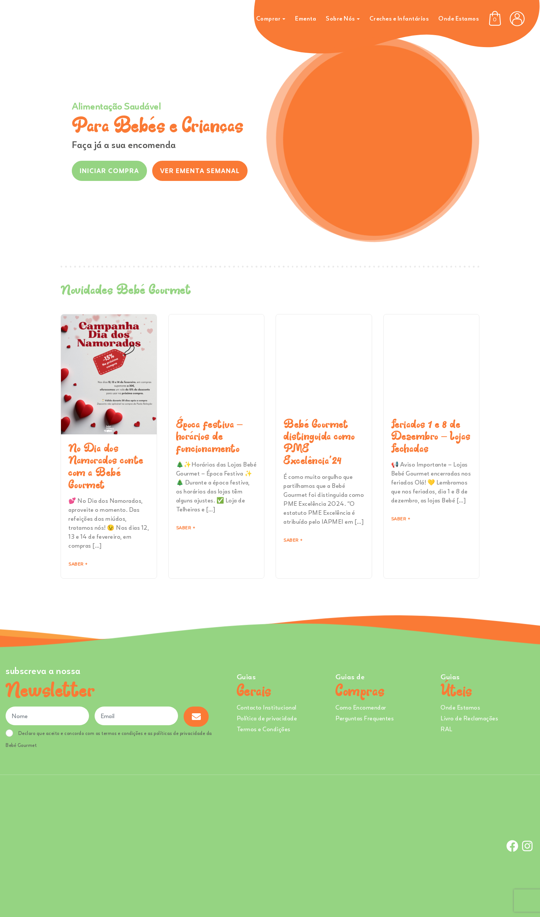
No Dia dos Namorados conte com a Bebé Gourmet (106, 466)
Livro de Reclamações (469, 718)
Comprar (268, 18)
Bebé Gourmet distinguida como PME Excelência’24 (319, 442)
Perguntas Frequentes (364, 718)
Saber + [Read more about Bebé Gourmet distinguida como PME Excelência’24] (293, 540)
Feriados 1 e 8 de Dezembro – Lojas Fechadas (431, 436)
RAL (446, 729)
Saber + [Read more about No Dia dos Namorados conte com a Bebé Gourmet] (78, 564)
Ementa (305, 18)
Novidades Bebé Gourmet (126, 289)
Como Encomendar (360, 707)
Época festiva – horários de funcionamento (209, 436)
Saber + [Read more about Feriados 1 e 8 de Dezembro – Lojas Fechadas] (400, 518)
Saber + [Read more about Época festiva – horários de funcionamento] (185, 527)
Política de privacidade (267, 718)
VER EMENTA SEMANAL (200, 171)
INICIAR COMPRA (109, 171)
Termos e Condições (264, 729)
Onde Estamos (458, 18)
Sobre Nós (340, 18)
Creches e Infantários (399, 18)
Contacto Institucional (267, 707)
